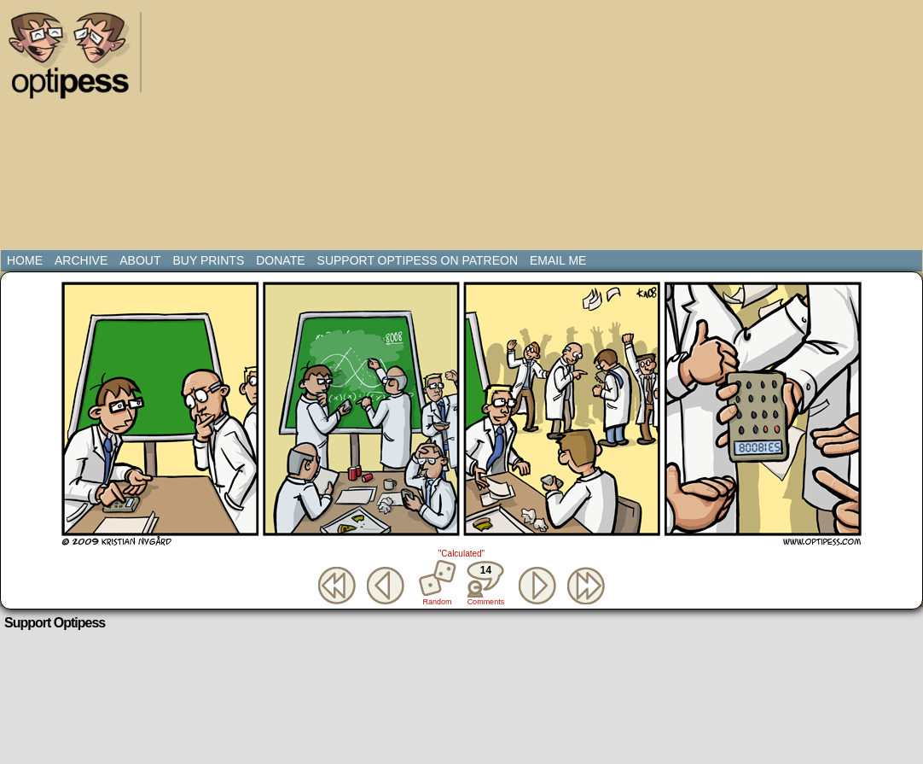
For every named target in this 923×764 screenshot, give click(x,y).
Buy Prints (208, 260)
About (139, 260)
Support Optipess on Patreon (417, 260)
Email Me (558, 260)
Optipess (77, 60)
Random (437, 602)
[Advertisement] (403, 128)
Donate (280, 260)
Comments (485, 583)
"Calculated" (461, 553)
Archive (81, 260)
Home (25, 260)
